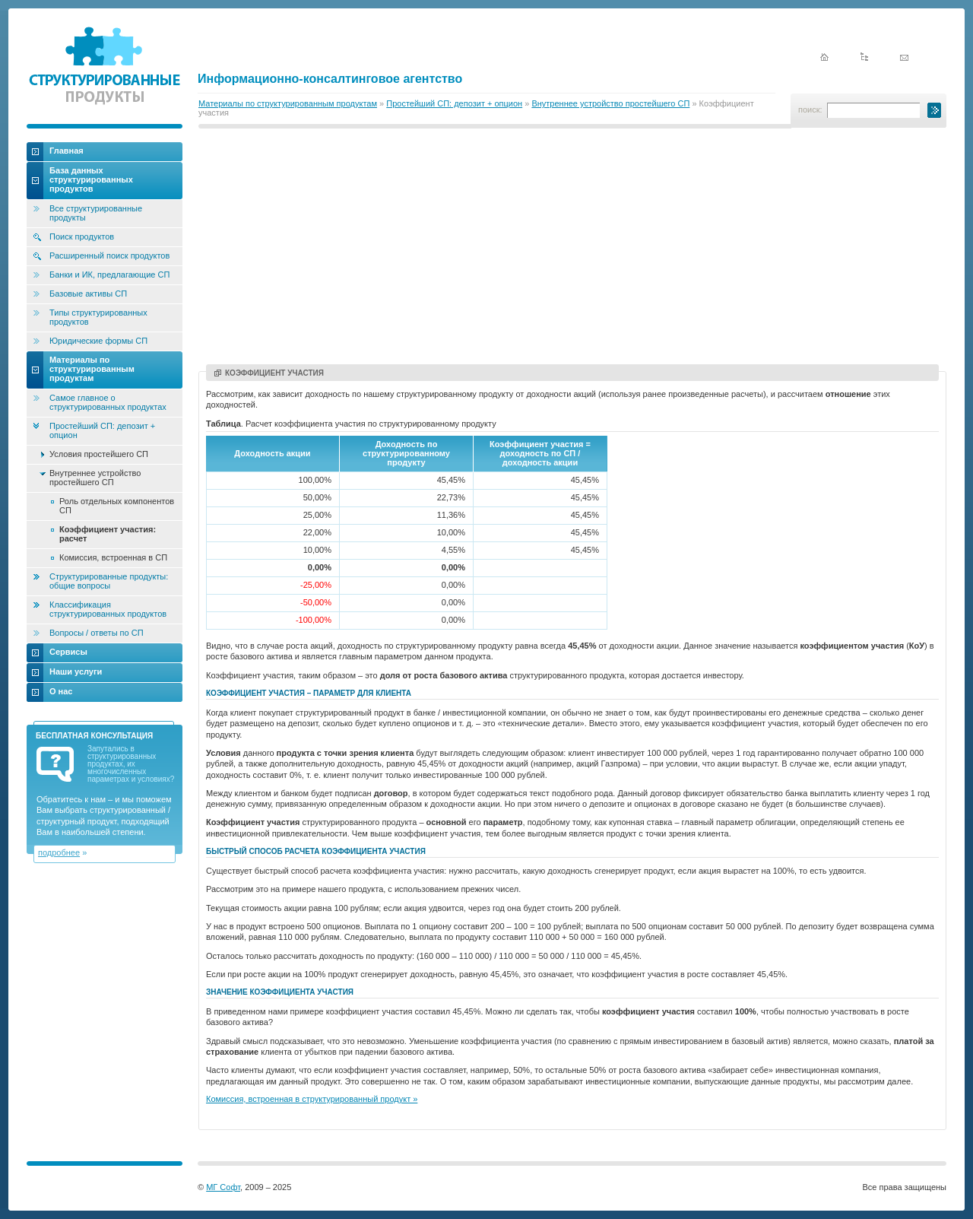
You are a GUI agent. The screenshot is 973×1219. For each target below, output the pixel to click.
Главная (66, 150)
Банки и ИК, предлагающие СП (109, 274)
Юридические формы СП (98, 340)
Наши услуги (75, 671)
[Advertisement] (572, 248)
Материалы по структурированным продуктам (287, 103)
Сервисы (68, 651)
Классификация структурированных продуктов (107, 609)
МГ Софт (223, 1187)
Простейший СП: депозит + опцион (454, 103)
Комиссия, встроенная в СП (113, 557)
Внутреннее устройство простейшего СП (610, 103)
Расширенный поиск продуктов (109, 255)
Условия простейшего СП (98, 454)
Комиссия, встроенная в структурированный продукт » (311, 1098)
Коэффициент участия (269, 373)
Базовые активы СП (88, 293)
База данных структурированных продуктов (91, 179)
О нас (61, 691)
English (883, 32)
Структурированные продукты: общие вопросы (108, 581)
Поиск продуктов (81, 236)
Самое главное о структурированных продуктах (107, 402)
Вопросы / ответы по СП (96, 632)
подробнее (59, 852)
